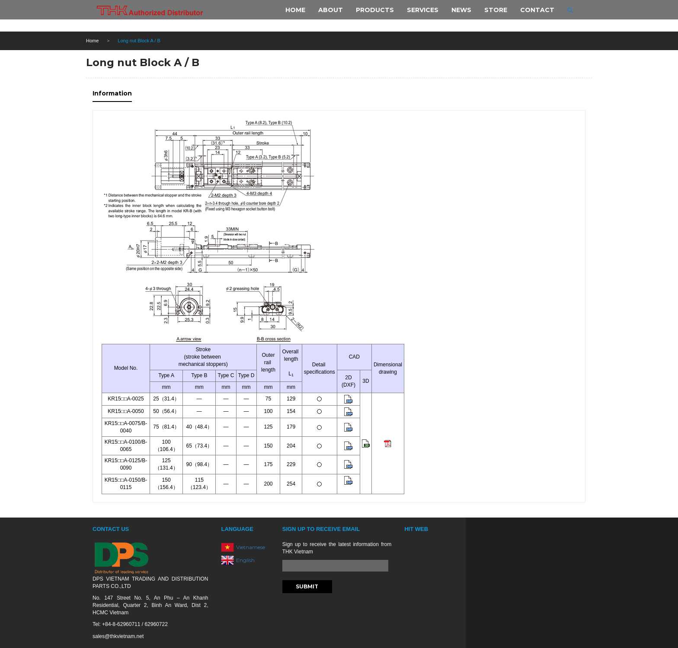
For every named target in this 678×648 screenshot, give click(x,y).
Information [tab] (112, 93)
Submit (307, 586)
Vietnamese (250, 547)
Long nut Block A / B (142, 62)
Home (92, 40)
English (245, 560)
